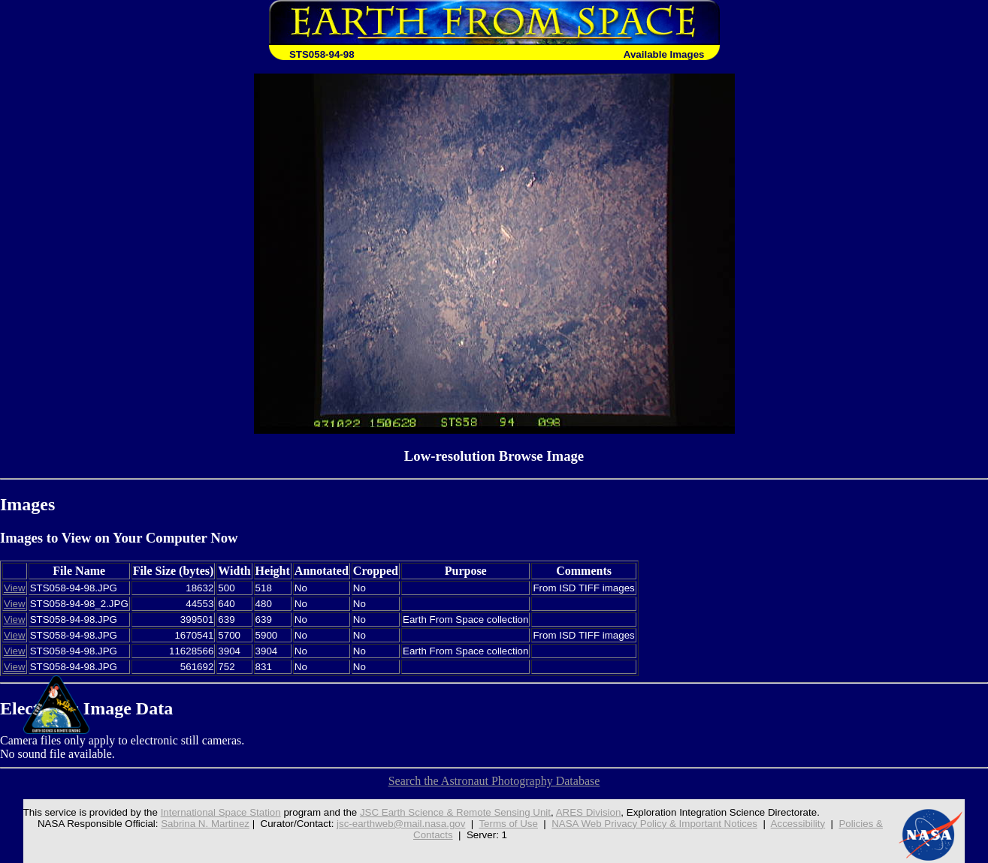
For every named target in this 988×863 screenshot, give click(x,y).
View (15, 588)
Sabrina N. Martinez (205, 823)
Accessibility (798, 823)
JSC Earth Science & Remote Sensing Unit (455, 812)
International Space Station (221, 812)
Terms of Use (508, 823)
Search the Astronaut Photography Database (494, 780)
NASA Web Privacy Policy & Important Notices (654, 823)
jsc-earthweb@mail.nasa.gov (401, 823)
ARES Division (588, 812)
